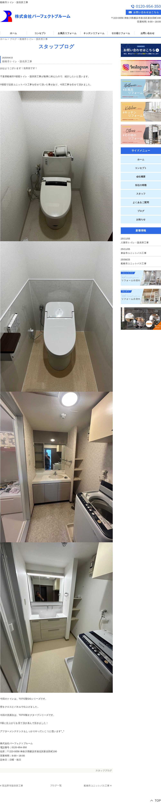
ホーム (13, 33)
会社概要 (141, 176)
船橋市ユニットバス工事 (97, 785)
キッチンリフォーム (94, 33)
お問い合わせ (148, 33)
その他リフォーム (120, 33)
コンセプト (40, 33)
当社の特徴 (141, 185)
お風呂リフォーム (67, 33)
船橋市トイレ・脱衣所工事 (34, 39)
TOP (158, 800)
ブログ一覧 (56, 785)
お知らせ (141, 219)
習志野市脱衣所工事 (12, 785)
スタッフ (141, 193)
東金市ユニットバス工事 (134, 253)
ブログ (13, 39)
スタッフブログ (104, 770)
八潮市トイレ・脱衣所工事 (135, 242)
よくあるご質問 (141, 202)
